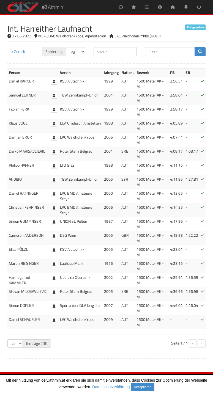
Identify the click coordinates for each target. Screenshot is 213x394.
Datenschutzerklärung (111, 387)
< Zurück (18, 51)
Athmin (52, 7)
